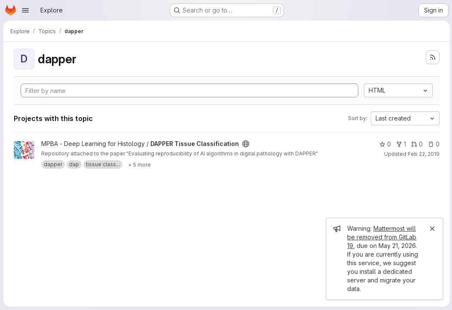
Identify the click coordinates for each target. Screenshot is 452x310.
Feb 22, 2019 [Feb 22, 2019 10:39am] (422, 154)
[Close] (431, 228)
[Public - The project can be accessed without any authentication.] (245, 143)
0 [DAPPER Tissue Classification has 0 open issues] (432, 144)
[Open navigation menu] (25, 10)
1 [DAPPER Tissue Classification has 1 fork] (400, 144)
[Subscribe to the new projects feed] (431, 57)
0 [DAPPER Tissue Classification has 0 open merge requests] (415, 144)
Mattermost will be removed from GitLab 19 (380, 237)
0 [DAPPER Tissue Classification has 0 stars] (384, 144)
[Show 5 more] (139, 164)
